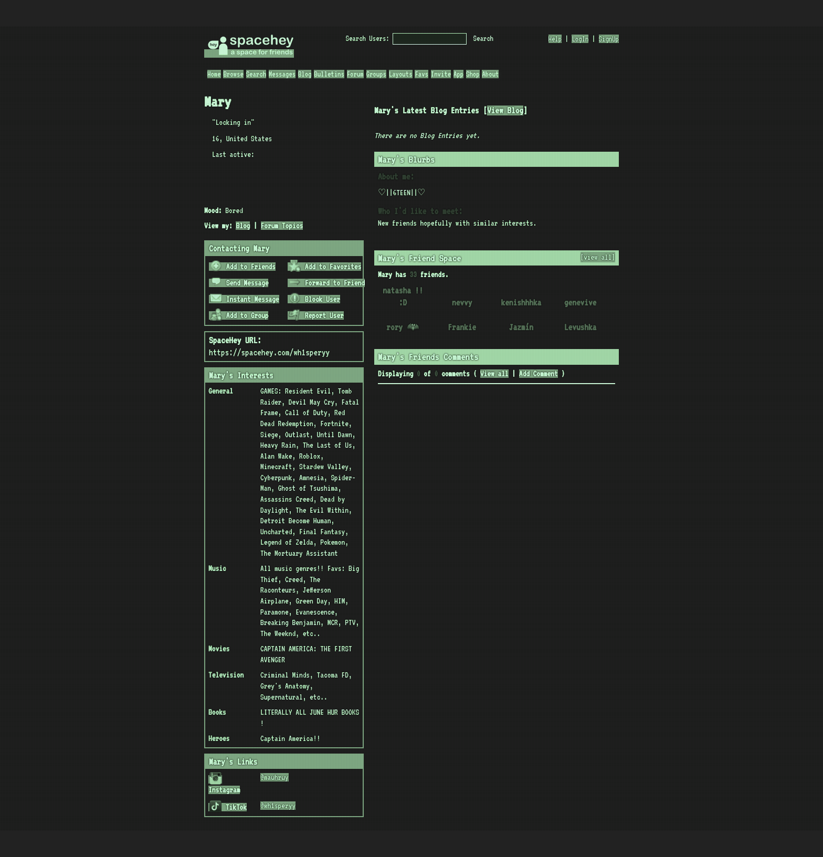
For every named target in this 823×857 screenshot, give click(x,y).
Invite (441, 74)
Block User (314, 299)
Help (555, 39)
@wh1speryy (278, 805)
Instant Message (244, 299)
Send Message (239, 283)
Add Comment (538, 373)
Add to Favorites (325, 266)
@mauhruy (274, 777)
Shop (473, 74)
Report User (316, 315)
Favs (421, 74)
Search (483, 38)
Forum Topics (282, 225)
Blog (305, 74)
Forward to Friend (327, 283)
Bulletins (329, 74)
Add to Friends (243, 266)
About (490, 74)
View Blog (505, 110)
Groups (376, 74)
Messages (282, 74)
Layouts (401, 74)
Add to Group (239, 315)
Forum (355, 74)
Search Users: (367, 38)
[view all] (598, 257)
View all (494, 373)
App (458, 74)
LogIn (580, 39)
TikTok (228, 807)
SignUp (609, 39)
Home (214, 74)
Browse (233, 74)
